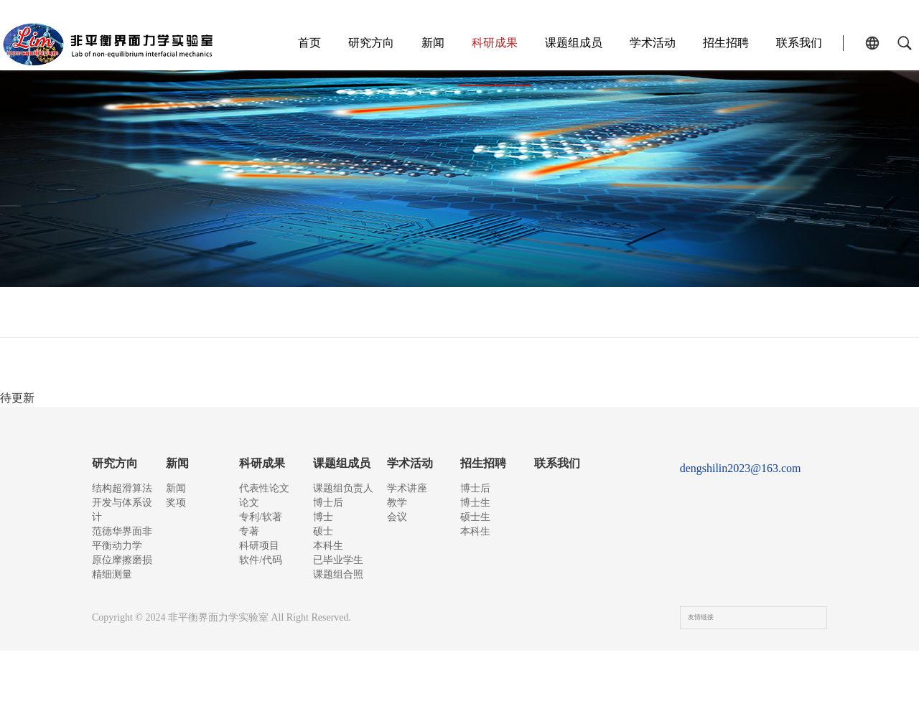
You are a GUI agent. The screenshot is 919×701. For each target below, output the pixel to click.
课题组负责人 (343, 488)
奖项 (176, 509)
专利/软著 (420, 319)
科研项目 (571, 319)
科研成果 (487, 43)
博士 (323, 531)
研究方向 (364, 43)
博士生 (475, 509)
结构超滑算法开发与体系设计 (122, 502)
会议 (397, 531)
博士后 (328, 509)
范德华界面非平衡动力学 (122, 545)
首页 (302, 43)
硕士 (323, 552)
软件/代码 (661, 319)
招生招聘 (719, 43)
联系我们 (792, 43)
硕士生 (475, 531)
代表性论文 (262, 319)
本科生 (328, 574)
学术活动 (645, 43)
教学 (397, 509)
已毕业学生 (338, 596)
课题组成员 (566, 43)
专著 (497, 319)
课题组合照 (338, 617)
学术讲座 (407, 488)
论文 (344, 319)
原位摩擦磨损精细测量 (122, 581)
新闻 (425, 43)
